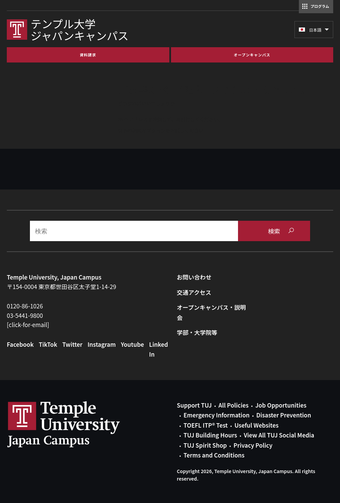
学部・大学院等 (197, 332)
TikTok (48, 344)
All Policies (234, 405)
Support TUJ (194, 405)
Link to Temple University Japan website (75, 424)
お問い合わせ (194, 277)
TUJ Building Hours (210, 435)
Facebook (20, 344)
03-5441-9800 (25, 315)
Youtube (132, 344)
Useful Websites (256, 425)
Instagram (101, 344)
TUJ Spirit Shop (205, 445)
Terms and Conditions (214, 455)
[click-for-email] (28, 324)
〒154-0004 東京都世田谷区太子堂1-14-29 (61, 286)
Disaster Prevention (283, 415)
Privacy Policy (253, 445)
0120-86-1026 (25, 306)
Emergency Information (217, 415)
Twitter (72, 344)
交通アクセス (194, 292)
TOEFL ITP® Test (206, 425)
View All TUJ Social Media (279, 435)
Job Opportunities (280, 405)
